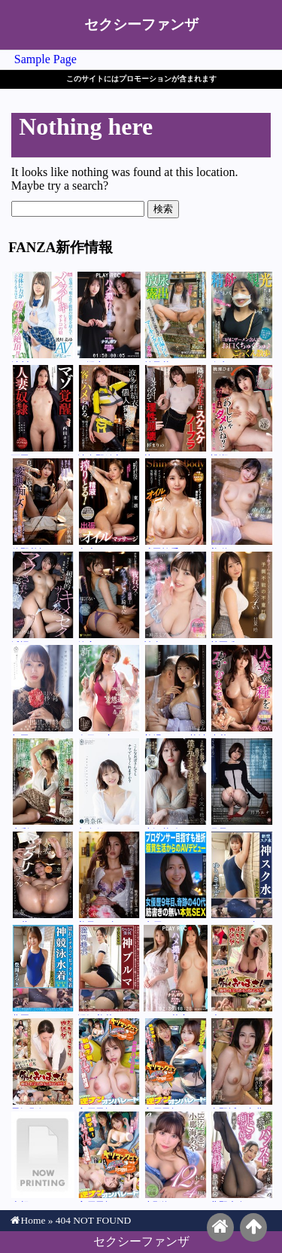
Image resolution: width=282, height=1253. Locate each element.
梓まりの (176, 410)
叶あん (242, 970)
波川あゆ (43, 317)
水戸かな (176, 877)
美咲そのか (242, 503)
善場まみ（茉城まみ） (176, 690)
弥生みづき (242, 317)
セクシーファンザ (141, 24)
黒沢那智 (43, 1063)
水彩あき (43, 783)
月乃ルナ (242, 783)
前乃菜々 (176, 317)
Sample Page (45, 59)
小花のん (242, 690)
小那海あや (176, 1157)
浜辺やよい (43, 597)
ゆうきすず (242, 877)
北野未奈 (242, 1157)
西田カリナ (43, 410)
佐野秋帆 (43, 503)
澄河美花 (109, 970)
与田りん (43, 690)
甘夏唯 (242, 597)
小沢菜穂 (176, 783)
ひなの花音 (176, 970)
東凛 (109, 503)
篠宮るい (109, 597)
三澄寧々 (109, 317)
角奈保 (109, 783)
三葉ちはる (43, 877)
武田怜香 (176, 503)
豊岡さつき (43, 970)
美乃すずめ (109, 877)
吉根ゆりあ (43, 1157)
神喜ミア (176, 597)
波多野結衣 (109, 410)
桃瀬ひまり (242, 410)
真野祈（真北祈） (242, 1063)
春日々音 (109, 690)
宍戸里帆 (109, 1063)
